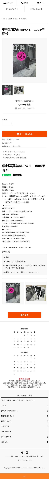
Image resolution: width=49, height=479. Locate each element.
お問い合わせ (36, 9)
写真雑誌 (23, 19)
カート (41, 3)
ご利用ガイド (12, 9)
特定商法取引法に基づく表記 (34, 456)
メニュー (8, 3)
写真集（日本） (13, 19)
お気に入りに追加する (24, 108)
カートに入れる (24, 134)
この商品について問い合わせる (14, 158)
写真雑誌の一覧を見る (11, 155)
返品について (7, 143)
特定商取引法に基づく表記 (11, 146)
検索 (24, 3)
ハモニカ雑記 (10, 456)
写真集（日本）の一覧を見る (13, 152)
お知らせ (23, 387)
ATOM (22, 456)
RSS (16, 456)
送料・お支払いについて (10, 139)
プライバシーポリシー (24, 460)
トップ (3, 19)
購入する (24, 315)
